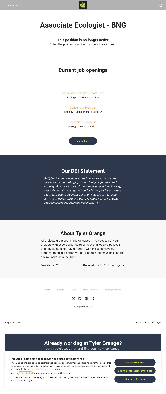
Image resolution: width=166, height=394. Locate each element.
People (60, 289)
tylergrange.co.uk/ (83, 306)
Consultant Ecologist (83, 108)
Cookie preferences (135, 379)
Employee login (12, 322)
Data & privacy (90, 289)
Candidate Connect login (148, 322)
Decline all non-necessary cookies (135, 370)
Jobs (73, 289)
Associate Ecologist (83, 122)
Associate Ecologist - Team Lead (83, 93)
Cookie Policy (25, 373)
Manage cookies (113, 289)
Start (47, 289)
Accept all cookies (135, 362)
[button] (160, 5)
